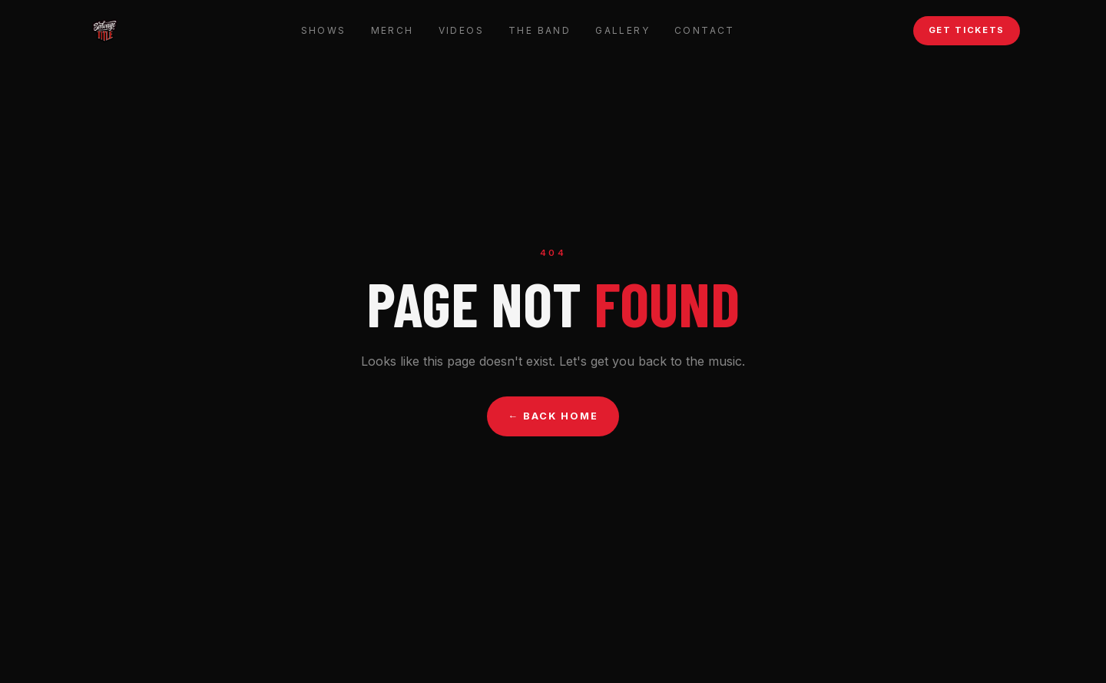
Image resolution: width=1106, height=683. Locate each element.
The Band (539, 30)
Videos (461, 30)
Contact (704, 30)
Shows (323, 30)
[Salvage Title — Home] (104, 30)
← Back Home (553, 416)
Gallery (622, 30)
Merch (392, 30)
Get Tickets (967, 30)
